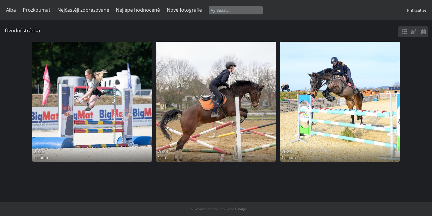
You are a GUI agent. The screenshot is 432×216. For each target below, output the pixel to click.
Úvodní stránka (22, 30)
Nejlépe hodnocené (138, 10)
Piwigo (240, 209)
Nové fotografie (184, 10)
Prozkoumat (36, 10)
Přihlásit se (416, 10)
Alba (11, 10)
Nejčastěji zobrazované (83, 10)
